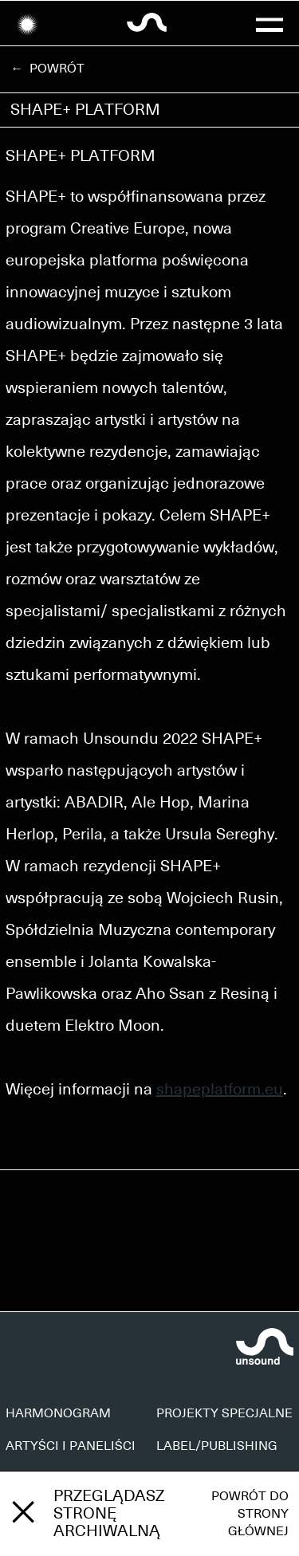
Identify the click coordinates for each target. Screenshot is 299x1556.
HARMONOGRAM (58, 1413)
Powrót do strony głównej (250, 1514)
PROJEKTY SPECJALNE (224, 1413)
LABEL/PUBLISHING (216, 1446)
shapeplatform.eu (219, 1090)
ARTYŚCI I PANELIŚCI (71, 1446)
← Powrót (47, 68)
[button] (270, 23)
